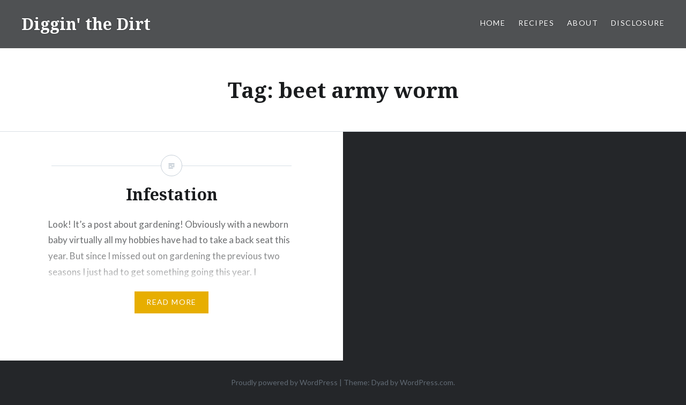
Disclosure (638, 22)
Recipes (536, 22)
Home (493, 22)
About (582, 22)
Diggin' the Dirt (86, 24)
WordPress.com (426, 382)
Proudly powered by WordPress (284, 382)
